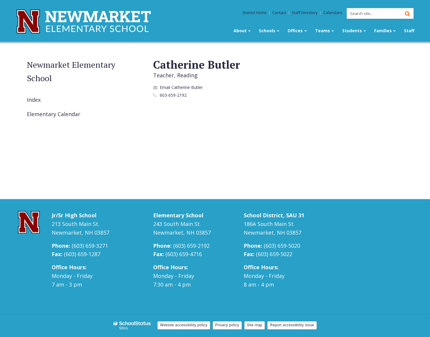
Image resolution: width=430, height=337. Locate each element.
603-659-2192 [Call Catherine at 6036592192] (173, 95)
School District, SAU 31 (274, 215)
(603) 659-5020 (282, 245)
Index (34, 99)
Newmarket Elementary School (71, 71)
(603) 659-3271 (90, 245)
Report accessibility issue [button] (292, 325)
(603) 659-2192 (191, 245)
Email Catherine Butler (181, 87)
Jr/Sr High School (74, 215)
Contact (279, 12)
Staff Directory (305, 12)
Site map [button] (254, 325)
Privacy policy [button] (227, 325)
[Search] (407, 13)
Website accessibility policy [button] (184, 325)
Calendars (332, 12)
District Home (255, 12)
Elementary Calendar (53, 114)
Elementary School (178, 215)
